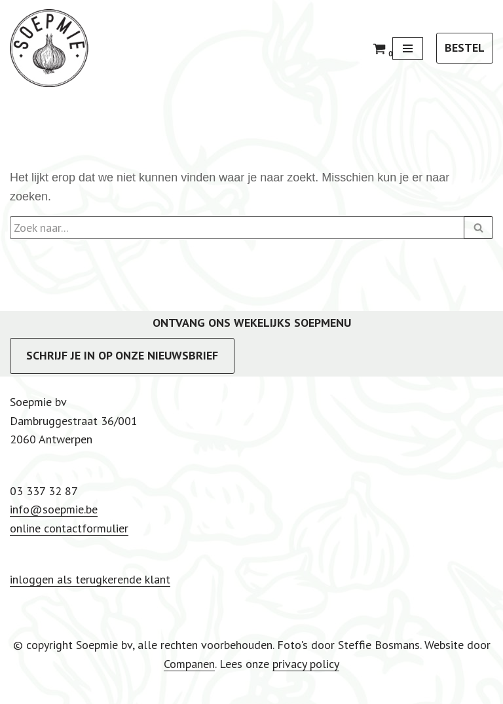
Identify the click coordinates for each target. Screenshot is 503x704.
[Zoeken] (237, 227)
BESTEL (465, 47)
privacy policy (305, 663)
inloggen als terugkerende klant (90, 579)
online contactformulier (69, 528)
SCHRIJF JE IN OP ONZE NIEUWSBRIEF (122, 355)
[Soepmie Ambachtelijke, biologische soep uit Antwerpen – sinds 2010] (49, 48)
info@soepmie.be (54, 509)
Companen (189, 663)
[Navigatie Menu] (407, 48)
